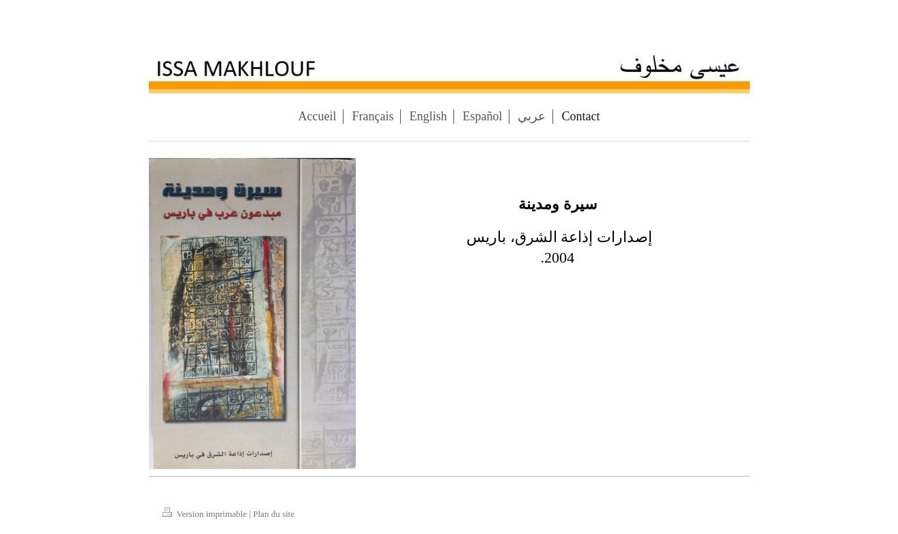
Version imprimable (206, 514)
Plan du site (274, 514)
